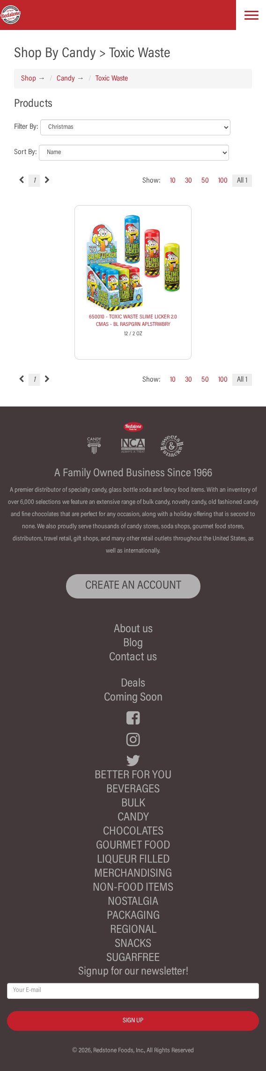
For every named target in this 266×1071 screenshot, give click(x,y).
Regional (133, 930)
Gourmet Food (133, 846)
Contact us (133, 658)
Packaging (133, 916)
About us (133, 629)
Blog (133, 644)
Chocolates (133, 832)
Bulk (133, 804)
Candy (66, 78)
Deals (133, 684)
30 (188, 181)
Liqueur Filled (133, 860)
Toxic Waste (112, 78)
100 (223, 181)
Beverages (133, 790)
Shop (28, 78)
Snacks (133, 944)
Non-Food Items (133, 888)
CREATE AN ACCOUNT (133, 586)
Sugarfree (133, 958)
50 (205, 181)
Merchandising (133, 874)
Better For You (133, 776)
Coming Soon (133, 698)
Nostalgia (133, 902)
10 (173, 181)
